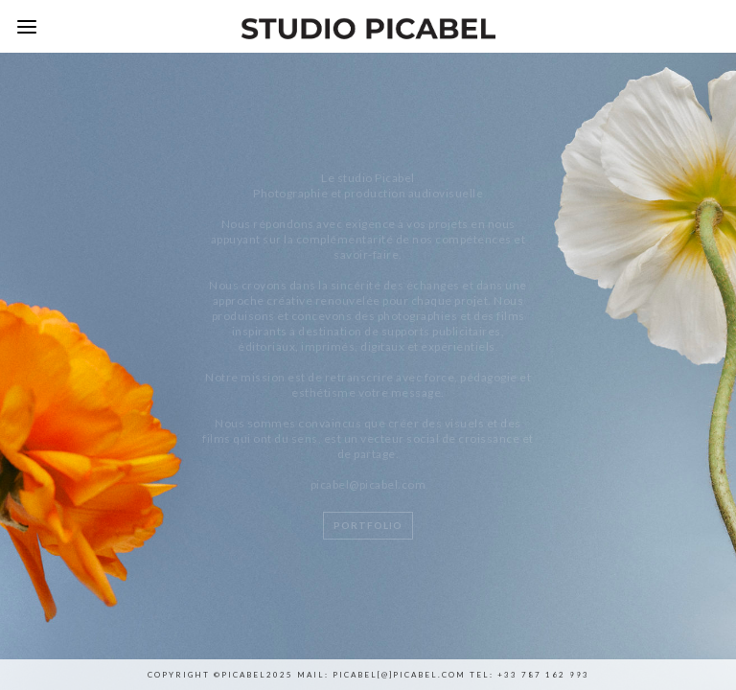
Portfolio (368, 525)
